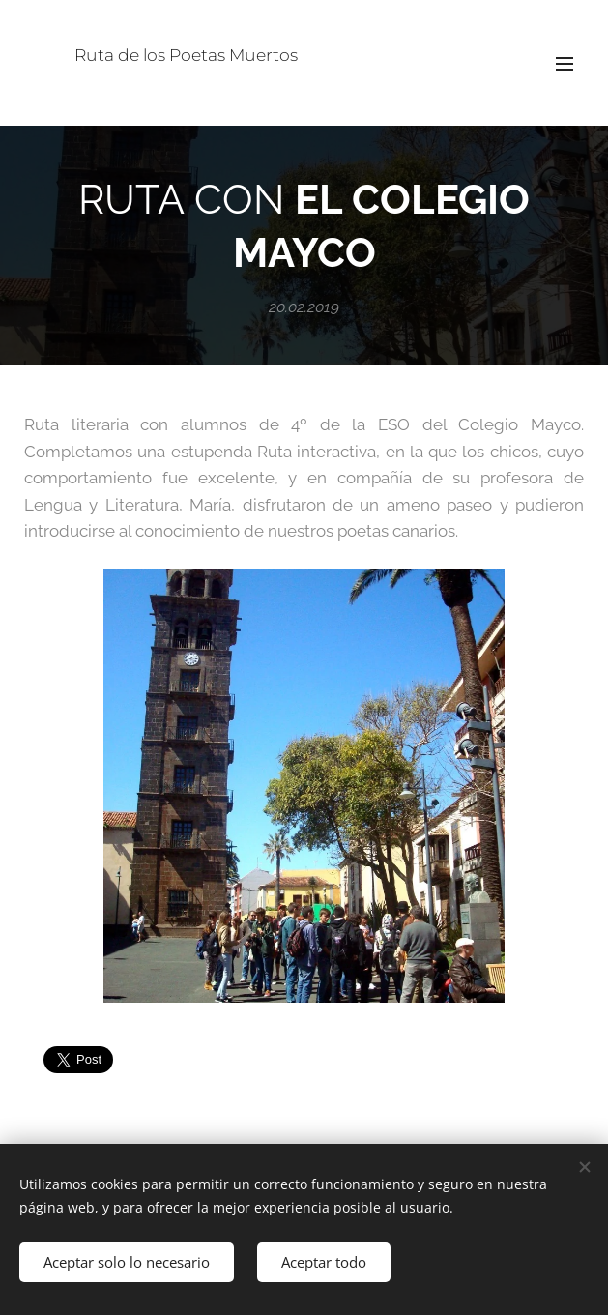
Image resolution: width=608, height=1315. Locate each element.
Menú (564, 64)
